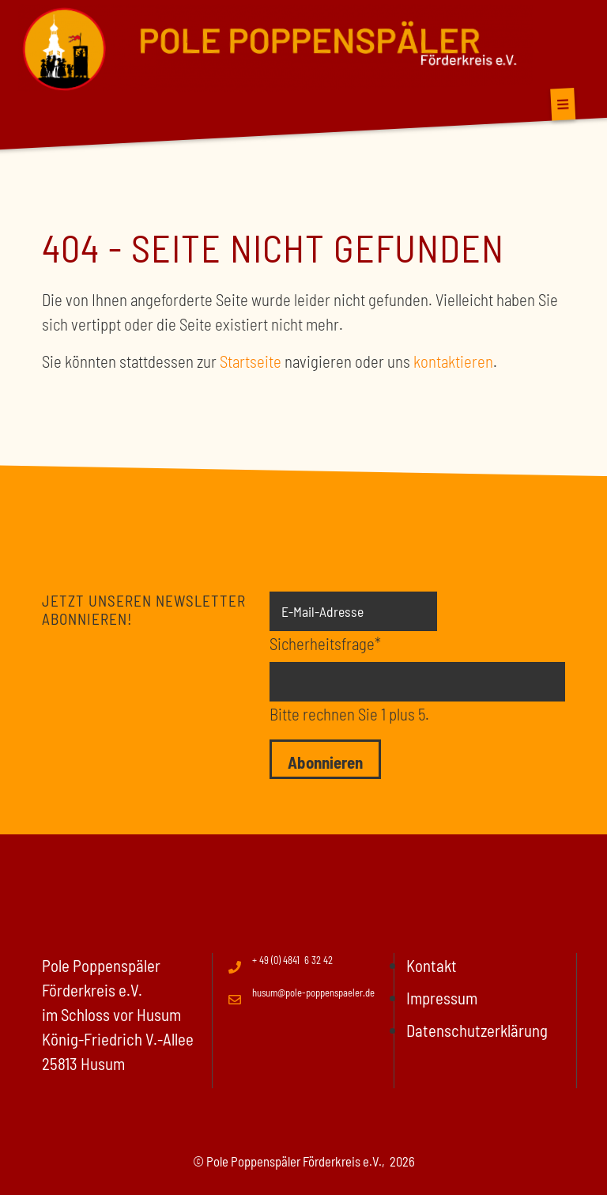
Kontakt (431, 965)
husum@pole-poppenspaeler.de (313, 992)
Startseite (250, 361)
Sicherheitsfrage (325, 642)
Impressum (441, 998)
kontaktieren (453, 361)
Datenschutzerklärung (477, 1030)
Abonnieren (325, 762)
